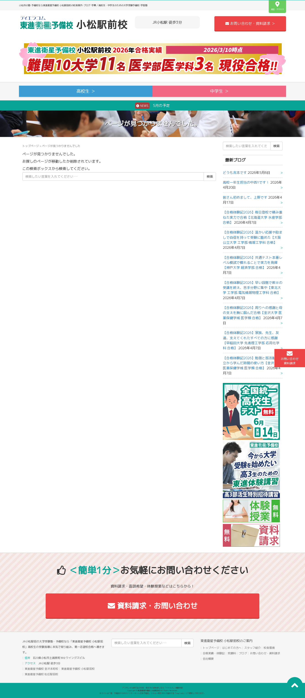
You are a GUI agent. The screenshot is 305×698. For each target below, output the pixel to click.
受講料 (232, 653)
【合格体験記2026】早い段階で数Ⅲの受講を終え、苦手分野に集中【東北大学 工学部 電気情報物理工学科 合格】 (252, 287)
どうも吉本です (235, 172)
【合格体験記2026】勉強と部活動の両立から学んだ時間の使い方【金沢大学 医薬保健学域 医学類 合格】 (252, 363)
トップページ (30, 146)
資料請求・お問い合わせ (152, 606)
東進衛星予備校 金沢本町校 (41, 669)
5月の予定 (152, 106)
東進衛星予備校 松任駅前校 (41, 674)
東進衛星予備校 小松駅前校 (78, 669)
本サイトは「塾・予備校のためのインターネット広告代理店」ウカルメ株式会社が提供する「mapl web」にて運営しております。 (152, 693)
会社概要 (208, 659)
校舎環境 (269, 648)
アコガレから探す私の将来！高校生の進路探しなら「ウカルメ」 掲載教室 (152, 687)
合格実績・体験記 (214, 653)
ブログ (243, 653)
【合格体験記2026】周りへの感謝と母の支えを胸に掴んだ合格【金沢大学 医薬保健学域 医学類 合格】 (252, 312)
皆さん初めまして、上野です (245, 197)
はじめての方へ (231, 648)
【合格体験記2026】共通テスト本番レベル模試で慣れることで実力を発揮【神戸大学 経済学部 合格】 (252, 262)
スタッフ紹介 (252, 648)
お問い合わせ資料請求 (290, 358)
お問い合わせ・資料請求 (265, 653)
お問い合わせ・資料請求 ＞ (250, 23)
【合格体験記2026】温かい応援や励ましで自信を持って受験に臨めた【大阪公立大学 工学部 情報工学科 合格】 (252, 237)
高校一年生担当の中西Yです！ (246, 182)
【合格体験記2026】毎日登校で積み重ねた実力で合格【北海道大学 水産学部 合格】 (252, 217)
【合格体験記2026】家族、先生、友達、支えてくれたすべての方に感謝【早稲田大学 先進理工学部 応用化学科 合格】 (251, 340)
